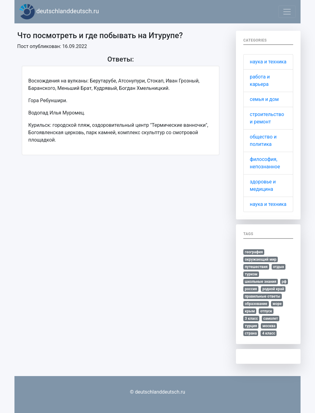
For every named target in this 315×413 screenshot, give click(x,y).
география (254, 252)
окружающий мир (261, 259)
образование (256, 304)
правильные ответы (262, 296)
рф (284, 281)
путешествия (256, 267)
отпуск (266, 311)
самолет (270, 318)
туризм (251, 274)
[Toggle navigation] (287, 12)
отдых (278, 267)
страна (251, 333)
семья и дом (264, 99)
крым (250, 311)
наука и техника (268, 62)
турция (251, 326)
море (277, 304)
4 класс (268, 333)
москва (268, 326)
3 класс (251, 318)
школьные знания (260, 281)
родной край (273, 289)
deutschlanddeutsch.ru (59, 11)
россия (251, 289)
